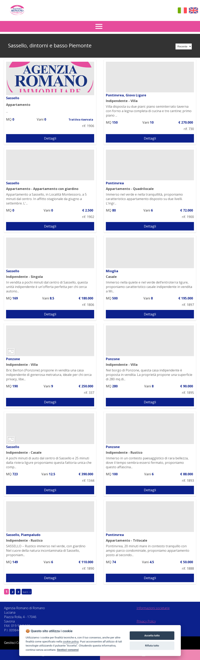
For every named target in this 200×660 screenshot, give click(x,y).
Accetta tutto (152, 635)
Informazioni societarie (153, 608)
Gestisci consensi (68, 649)
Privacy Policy (146, 621)
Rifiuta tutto (152, 645)
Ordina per (162, 45)
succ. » (27, 592)
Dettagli (50, 138)
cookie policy (70, 641)
